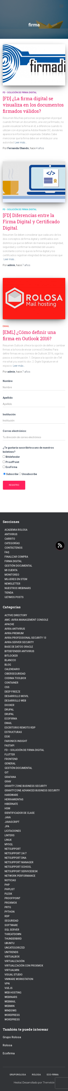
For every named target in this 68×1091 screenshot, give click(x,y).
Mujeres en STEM (16, 579)
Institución (9, 414)
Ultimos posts (14, 597)
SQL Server (12, 929)
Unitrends (11, 952)
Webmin (10, 1006)
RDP (7, 916)
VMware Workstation (19, 979)
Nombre (8, 381)
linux (8, 839)
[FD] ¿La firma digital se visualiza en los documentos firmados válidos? (33, 105)
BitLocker (11, 655)
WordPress (12, 1015)
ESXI (7, 736)
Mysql (9, 844)
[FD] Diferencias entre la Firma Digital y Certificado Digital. (31, 221)
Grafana (10, 777)
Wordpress (12, 1019)
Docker (9, 705)
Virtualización (14, 961)
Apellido (8, 397)
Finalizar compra (16, 556)
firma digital (13, 561)
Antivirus (11, 534)
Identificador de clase (20, 812)
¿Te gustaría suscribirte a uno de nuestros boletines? (28, 449)
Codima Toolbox (15, 678)
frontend (11, 759)
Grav (8, 781)
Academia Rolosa (16, 529)
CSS (7, 687)
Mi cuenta (11, 570)
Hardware (11, 795)
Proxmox (11, 902)
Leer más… (21, 142)
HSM (7, 808)
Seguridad (11, 920)
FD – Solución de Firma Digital (24, 750)
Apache (9, 624)
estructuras (13, 732)
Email (6, 326)
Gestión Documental (18, 565)
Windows (11, 1010)
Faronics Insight (16, 741)
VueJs (9, 988)
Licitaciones (13, 830)
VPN (7, 983)
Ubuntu (9, 943)
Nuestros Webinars (18, 588)
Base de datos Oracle (19, 646)
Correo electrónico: (15, 431)
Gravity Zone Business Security (26, 786)
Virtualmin (12, 970)
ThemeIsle (48, 1082)
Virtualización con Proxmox (24, 965)
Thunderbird (13, 938)
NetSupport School (18, 866)
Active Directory (16, 615)
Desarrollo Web (15, 700)
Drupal (9, 709)
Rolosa (7, 1045)
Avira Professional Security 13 (25, 637)
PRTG (8, 907)
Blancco (10, 660)
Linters (10, 835)
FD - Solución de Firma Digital (20, 92)
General (10, 763)
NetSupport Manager (19, 862)
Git (7, 772)
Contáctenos (13, 547)
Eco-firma (53, 1074)
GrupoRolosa (18, 1074)
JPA (7, 826)
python (10, 911)
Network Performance (20, 875)
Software (11, 925)
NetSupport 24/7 (15, 853)
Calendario (12, 669)
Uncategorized (15, 947)
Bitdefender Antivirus (19, 651)
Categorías (12, 543)
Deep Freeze (12, 691)
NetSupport (13, 848)
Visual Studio (13, 974)
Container (11, 682)
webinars (11, 997)
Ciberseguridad (15, 673)
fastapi (9, 745)
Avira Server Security (19, 642)
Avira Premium (14, 633)
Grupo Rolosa (12, 1037)
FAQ (7, 552)
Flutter (10, 754)
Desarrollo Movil (16, 696)
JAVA (8, 817)
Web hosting (13, 992)
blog (8, 664)
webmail (10, 1001)
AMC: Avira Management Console (26, 619)
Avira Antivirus (15, 628)
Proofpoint (12, 898)
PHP (7, 884)
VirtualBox (12, 956)
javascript (12, 821)
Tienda (9, 592)
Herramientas (14, 799)
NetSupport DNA (15, 857)
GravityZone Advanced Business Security (32, 790)
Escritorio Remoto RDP (20, 727)
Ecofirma (11, 718)
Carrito (10, 538)
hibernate (11, 803)
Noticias (10, 880)
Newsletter (12, 583)
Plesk (8, 893)
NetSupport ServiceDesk (21, 871)
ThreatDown (13, 934)
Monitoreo (12, 574)
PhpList (10, 889)
